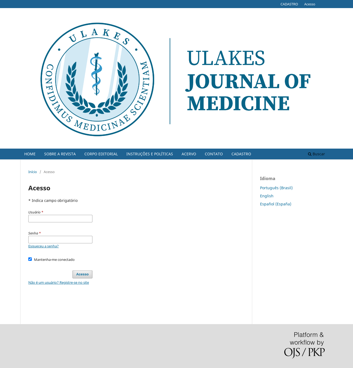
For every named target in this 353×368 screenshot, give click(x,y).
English (267, 195)
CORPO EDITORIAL (101, 153)
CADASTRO (241, 153)
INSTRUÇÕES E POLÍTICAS (149, 153)
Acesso (309, 4)
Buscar (316, 153)
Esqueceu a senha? (43, 246)
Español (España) (275, 203)
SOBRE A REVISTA (60, 153)
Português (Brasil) (276, 187)
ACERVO (189, 153)
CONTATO (214, 153)
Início (32, 171)
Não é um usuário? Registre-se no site (58, 282)
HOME (30, 153)
